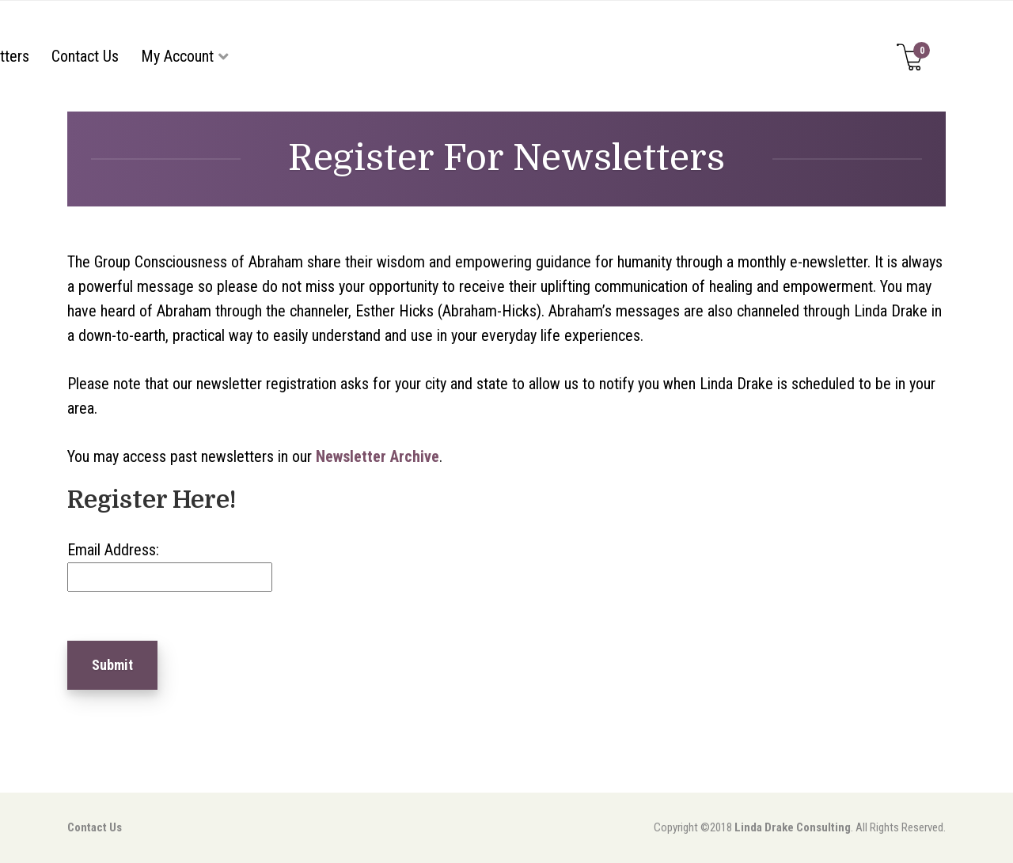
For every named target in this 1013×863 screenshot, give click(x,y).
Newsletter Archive (377, 456)
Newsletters (567, 56)
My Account (752, 56)
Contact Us (660, 56)
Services (347, 56)
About (208, 56)
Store (281, 56)
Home (149, 56)
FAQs (490, 56)
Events (432, 56)
